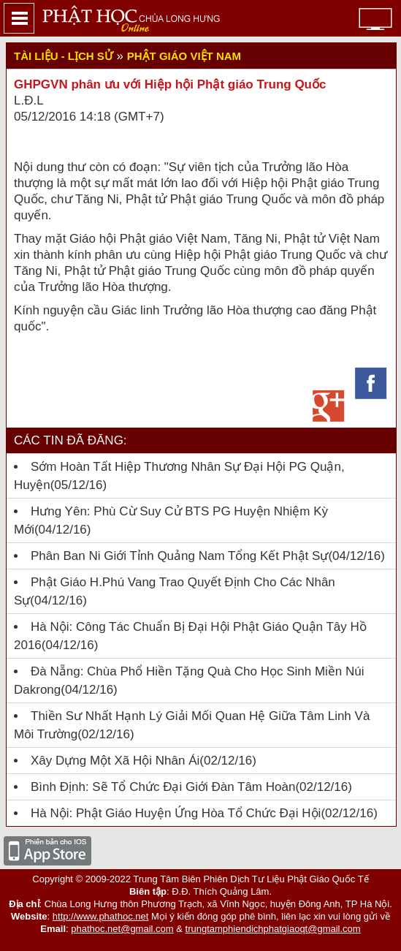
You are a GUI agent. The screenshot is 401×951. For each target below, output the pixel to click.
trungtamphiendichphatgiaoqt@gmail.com (273, 928)
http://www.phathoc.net (101, 916)
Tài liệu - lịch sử (63, 56)
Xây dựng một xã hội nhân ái (115, 761)
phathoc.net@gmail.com (122, 928)
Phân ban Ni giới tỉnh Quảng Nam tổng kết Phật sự (179, 556)
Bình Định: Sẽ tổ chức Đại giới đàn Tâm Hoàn (163, 787)
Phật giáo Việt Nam (184, 56)
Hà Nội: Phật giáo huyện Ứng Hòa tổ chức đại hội (176, 813)
